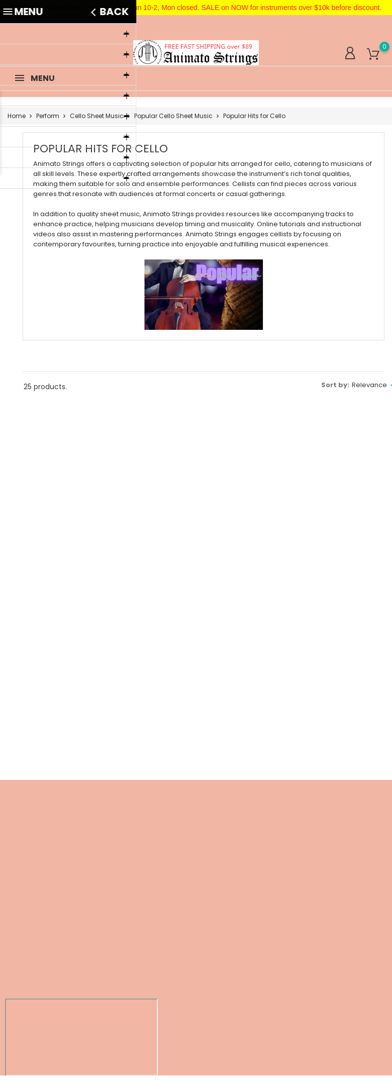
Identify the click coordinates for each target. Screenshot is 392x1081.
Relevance (369, 385)
